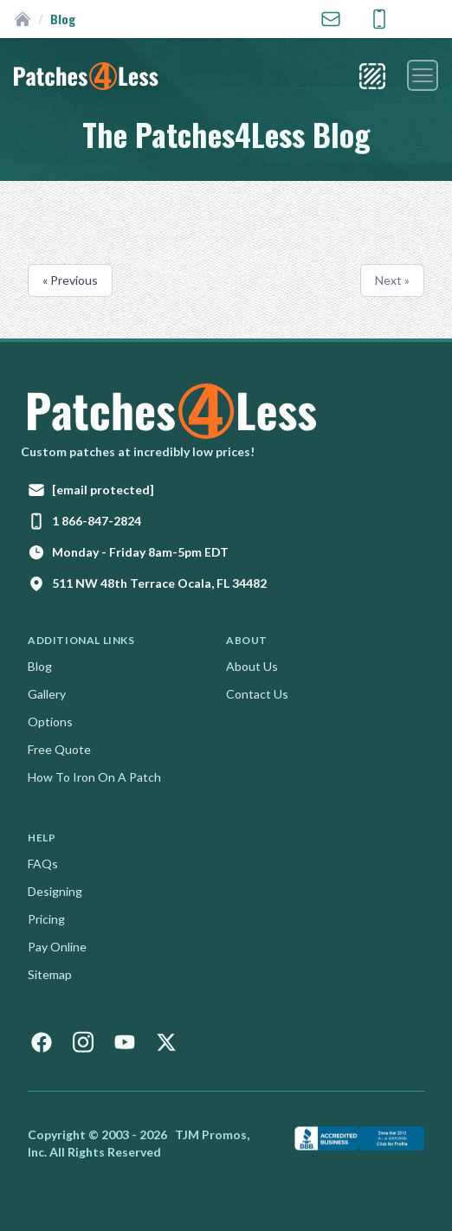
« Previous (70, 280)
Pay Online (57, 946)
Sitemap (50, 974)
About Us (252, 666)
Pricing (46, 919)
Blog (40, 666)
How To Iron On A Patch (94, 777)
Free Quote (59, 749)
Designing (55, 891)
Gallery (47, 693)
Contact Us (257, 693)
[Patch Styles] (372, 76)
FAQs (43, 863)
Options (50, 721)
